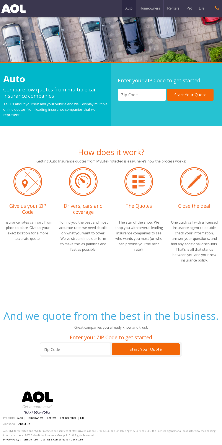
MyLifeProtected (13, 9)
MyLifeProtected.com (37, 397)
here (20, 435)
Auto (128, 8)
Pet (189, 8)
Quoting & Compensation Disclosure (62, 439)
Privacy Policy (11, 439)
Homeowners (150, 8)
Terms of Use (30, 439)
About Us (24, 424)
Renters (173, 8)
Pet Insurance (68, 418)
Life (201, 8)
